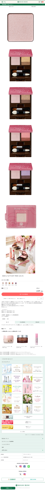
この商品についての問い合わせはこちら (9, 298)
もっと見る (22, 431)
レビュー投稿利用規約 (4, 457)
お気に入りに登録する (42, 288)
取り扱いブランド (5, 438)
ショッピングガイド (6, 444)
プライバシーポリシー (27, 454)
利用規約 (2, 454)
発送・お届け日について (21, 298)
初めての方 (11, 6)
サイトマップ (25, 460)
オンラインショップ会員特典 (7, 441)
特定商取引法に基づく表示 (27, 457)
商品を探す (34, 6)
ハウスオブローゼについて (7, 358)
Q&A (3, 447)
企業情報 (2, 460)
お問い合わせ (4, 450)
